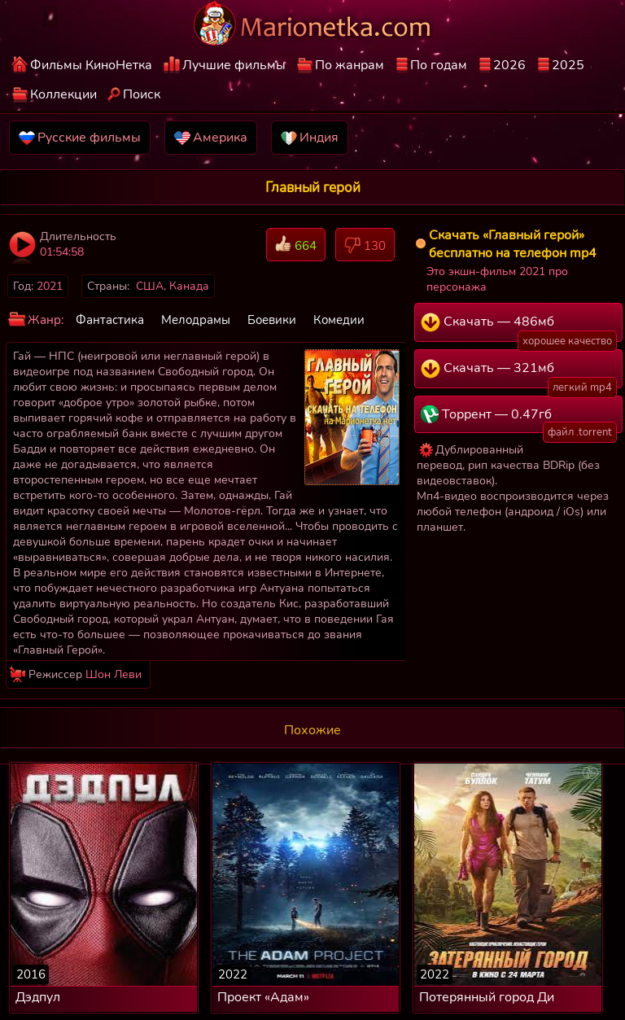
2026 (509, 65)
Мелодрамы (195, 320)
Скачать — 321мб (519, 373)
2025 (568, 65)
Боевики (271, 320)
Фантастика (110, 320)
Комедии (339, 320)
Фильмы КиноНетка (91, 65)
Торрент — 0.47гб (519, 419)
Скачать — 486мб (519, 327)
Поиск (141, 94)
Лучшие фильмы (234, 65)
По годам (438, 65)
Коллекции (63, 94)
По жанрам (349, 65)
